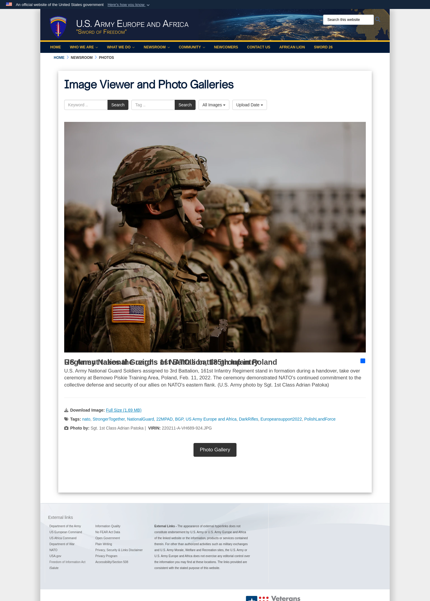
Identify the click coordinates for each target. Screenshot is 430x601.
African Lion (292, 47)
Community (192, 47)
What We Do (121, 47)
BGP (179, 419)
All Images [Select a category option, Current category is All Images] (213, 104)
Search (118, 104)
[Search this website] (348, 20)
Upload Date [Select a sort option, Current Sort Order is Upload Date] (249, 104)
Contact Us (258, 47)
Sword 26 (323, 47)
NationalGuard (140, 419)
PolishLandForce (320, 419)
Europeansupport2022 (281, 419)
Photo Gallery (215, 450)
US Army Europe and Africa (211, 419)
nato (86, 419)
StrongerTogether (109, 419)
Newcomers (226, 47)
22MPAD (164, 419)
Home (55, 47)
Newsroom (157, 47)
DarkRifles (248, 419)
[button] (129, 5)
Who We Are (84, 47)
